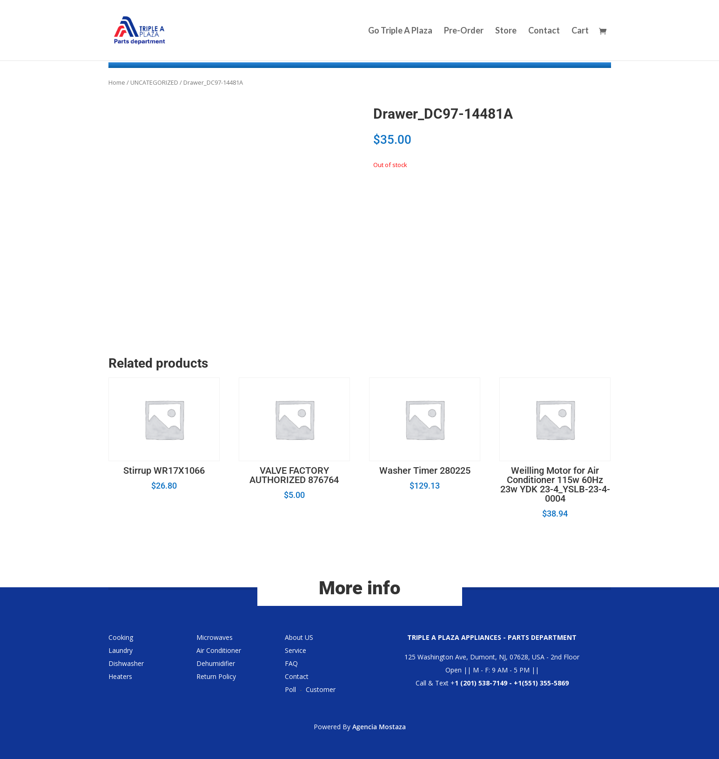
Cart (580, 31)
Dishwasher (126, 663)
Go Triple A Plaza (400, 31)
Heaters (120, 676)
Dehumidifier (215, 663)
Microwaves (214, 637)
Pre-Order (464, 31)
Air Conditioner (218, 650)
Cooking (120, 637)
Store (506, 31)
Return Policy (216, 676)
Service (295, 650)
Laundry (120, 650)
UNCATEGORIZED (154, 82)
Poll (290, 689)
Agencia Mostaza (379, 726)
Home (116, 82)
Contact (544, 31)
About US (299, 637)
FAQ (291, 663)
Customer (321, 689)
